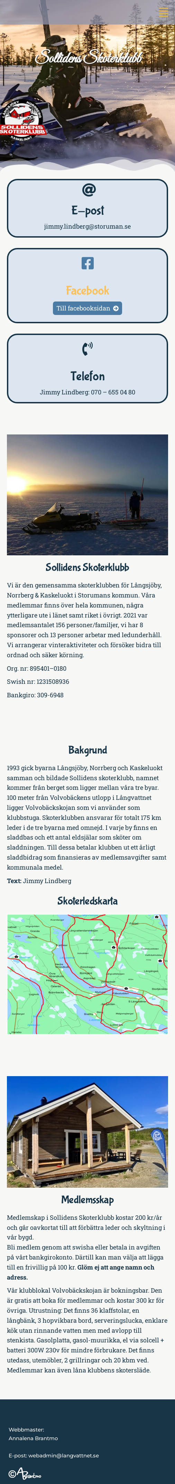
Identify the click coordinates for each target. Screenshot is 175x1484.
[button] (163, 12)
